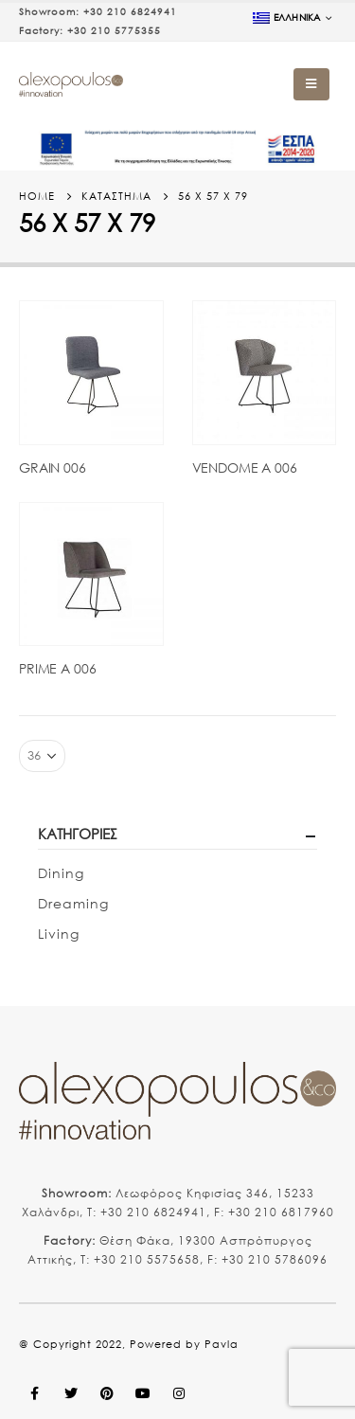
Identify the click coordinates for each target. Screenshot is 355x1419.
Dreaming (73, 903)
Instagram (179, 1393)
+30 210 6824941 (130, 12)
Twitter (71, 1393)
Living (59, 934)
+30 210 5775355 (114, 31)
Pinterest (107, 1393)
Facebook (35, 1393)
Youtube (143, 1393)
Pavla (221, 1344)
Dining (61, 873)
